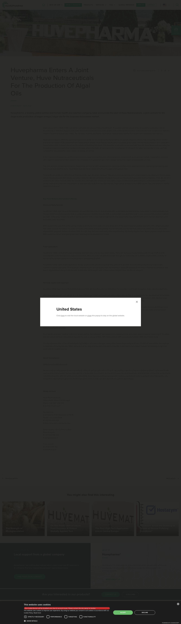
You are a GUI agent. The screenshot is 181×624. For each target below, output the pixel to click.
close (89, 316)
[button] (67, 620)
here (63, 316)
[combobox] (178, 604)
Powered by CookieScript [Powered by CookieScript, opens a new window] (170, 623)
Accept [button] (123, 612)
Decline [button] (145, 612)
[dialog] (90, 612)
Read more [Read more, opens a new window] (37, 613)
